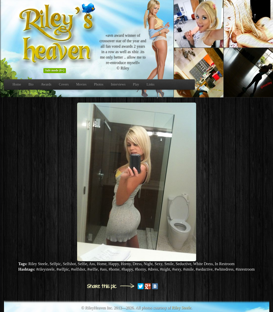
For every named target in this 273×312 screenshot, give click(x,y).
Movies (81, 84)
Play (136, 84)
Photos (98, 84)
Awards (46, 84)
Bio (31, 84)
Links (150, 84)
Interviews (118, 84)
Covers (64, 84)
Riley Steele (181, 308)
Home (17, 84)
